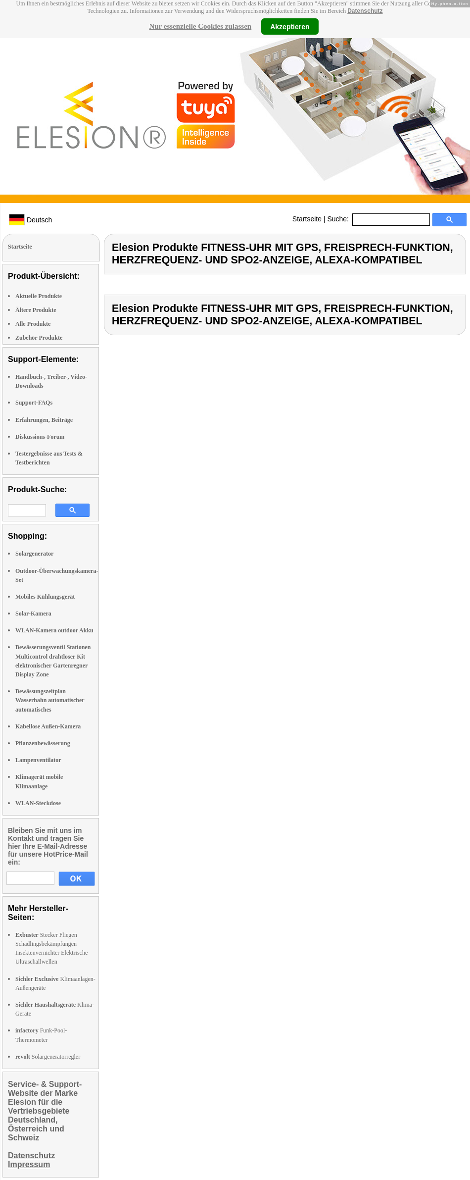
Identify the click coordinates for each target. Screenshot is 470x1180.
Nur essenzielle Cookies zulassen (200, 26)
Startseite (307, 219)
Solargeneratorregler (47, 1056)
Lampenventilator (38, 760)
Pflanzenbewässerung (42, 743)
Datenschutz (364, 10)
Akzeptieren (289, 26)
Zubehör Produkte (38, 337)
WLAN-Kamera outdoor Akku (54, 630)
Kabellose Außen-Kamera (48, 726)
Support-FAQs (33, 402)
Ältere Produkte (35, 310)
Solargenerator (34, 553)
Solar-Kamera (33, 613)
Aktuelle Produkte (38, 296)
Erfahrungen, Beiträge (44, 419)
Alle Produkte (32, 323)
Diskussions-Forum (39, 436)
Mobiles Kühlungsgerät (45, 596)
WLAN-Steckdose (38, 803)
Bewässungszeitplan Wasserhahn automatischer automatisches (49, 700)
